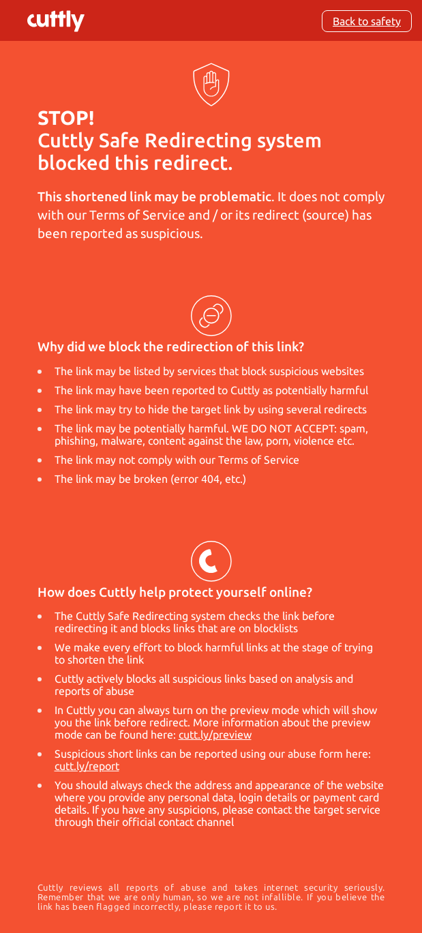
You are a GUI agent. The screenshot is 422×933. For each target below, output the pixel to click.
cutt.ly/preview (215, 734)
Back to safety (367, 21)
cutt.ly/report (87, 766)
